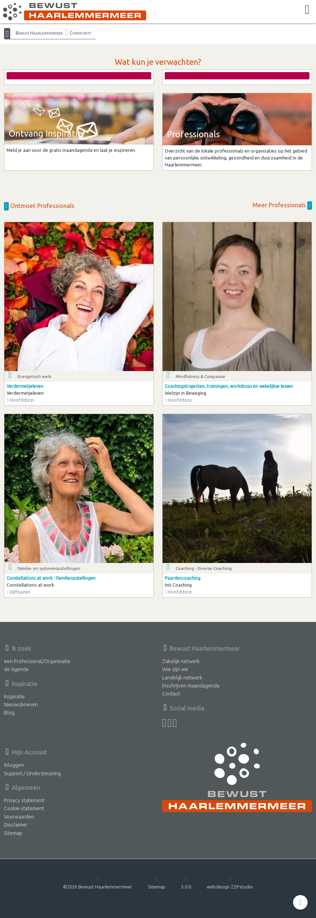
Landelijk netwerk (182, 678)
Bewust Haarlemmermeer (39, 32)
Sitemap (13, 833)
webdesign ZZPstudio (230, 882)
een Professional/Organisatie (37, 661)
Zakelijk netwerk (181, 661)
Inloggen (14, 765)
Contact (171, 694)
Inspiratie (14, 697)
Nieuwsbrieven (21, 705)
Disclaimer (16, 825)
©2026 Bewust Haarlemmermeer (97, 882)
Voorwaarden (19, 817)
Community (80, 32)
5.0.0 (186, 882)
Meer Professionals (282, 204)
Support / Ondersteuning (32, 773)
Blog (9, 713)
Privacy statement (24, 800)
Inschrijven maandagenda (190, 686)
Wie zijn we (175, 669)
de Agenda (16, 669)
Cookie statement (24, 808)
